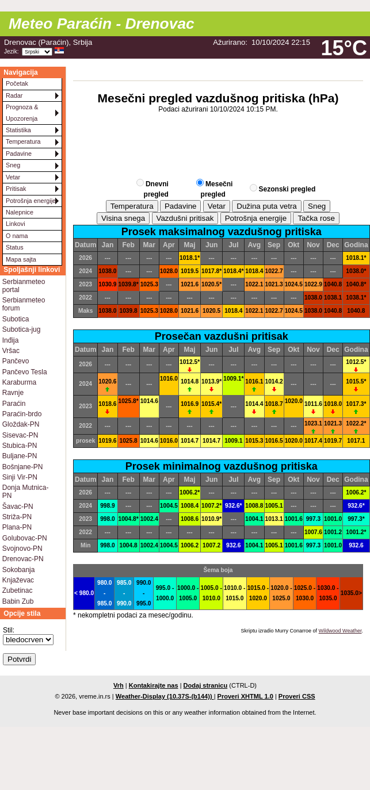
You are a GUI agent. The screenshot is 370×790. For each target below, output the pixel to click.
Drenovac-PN (23, 559)
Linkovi (15, 223)
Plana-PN (17, 527)
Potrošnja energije (31, 200)
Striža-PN (17, 517)
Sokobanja (18, 570)
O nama (17, 235)
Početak (17, 83)
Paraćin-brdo (22, 414)
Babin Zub (18, 601)
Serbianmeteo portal (23, 286)
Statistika (18, 129)
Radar (14, 95)
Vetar (13, 177)
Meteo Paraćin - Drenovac (101, 23)
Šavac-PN (17, 507)
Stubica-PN (19, 446)
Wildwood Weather (340, 631)
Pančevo (15, 361)
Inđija (10, 340)
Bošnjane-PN (22, 467)
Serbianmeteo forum (23, 304)
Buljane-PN (19, 456)
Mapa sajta (21, 259)
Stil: (8, 630)
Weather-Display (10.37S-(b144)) (165, 696)
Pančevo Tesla (24, 372)
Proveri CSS (297, 696)
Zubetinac (17, 590)
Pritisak (16, 188)
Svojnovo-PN (22, 548)
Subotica (15, 319)
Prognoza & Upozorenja (22, 112)
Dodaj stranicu (206, 685)
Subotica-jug (21, 329)
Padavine (19, 153)
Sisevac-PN (20, 435)
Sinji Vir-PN (19, 477)
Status (15, 247)
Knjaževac (18, 580)
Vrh (118, 685)
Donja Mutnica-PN (25, 492)
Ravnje (13, 393)
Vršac (11, 351)
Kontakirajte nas (153, 685)
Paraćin (14, 404)
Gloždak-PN (21, 424)
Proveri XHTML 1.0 (245, 696)
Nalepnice (19, 212)
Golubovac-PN (24, 538)
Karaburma (19, 382)
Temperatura (23, 141)
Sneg (13, 165)
